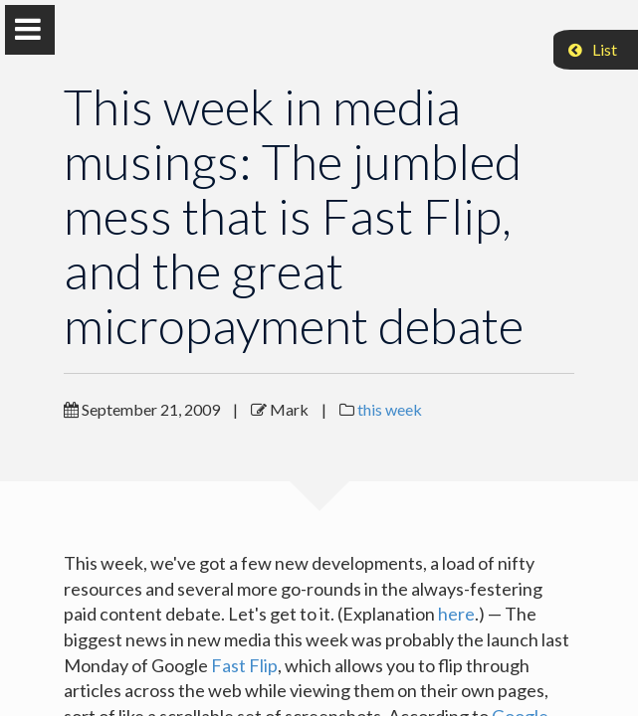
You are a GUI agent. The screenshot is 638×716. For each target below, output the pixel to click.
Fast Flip (244, 665)
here (456, 614)
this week (389, 409)
